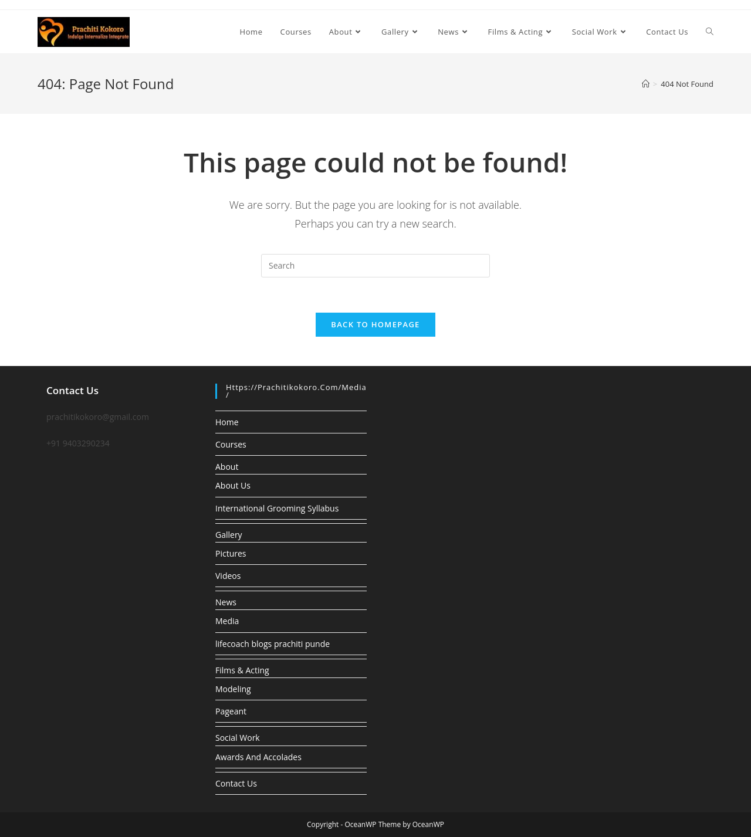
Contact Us (236, 783)
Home (227, 422)
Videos (228, 575)
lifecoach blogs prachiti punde (272, 643)
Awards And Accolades (258, 757)
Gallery (228, 534)
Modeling (233, 688)
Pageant (230, 711)
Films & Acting (242, 670)
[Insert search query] (375, 265)
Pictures (230, 553)
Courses (230, 444)
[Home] (645, 84)
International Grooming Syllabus (277, 508)
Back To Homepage (375, 324)
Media (227, 620)
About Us (233, 485)
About (226, 466)
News (225, 602)
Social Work (237, 737)
